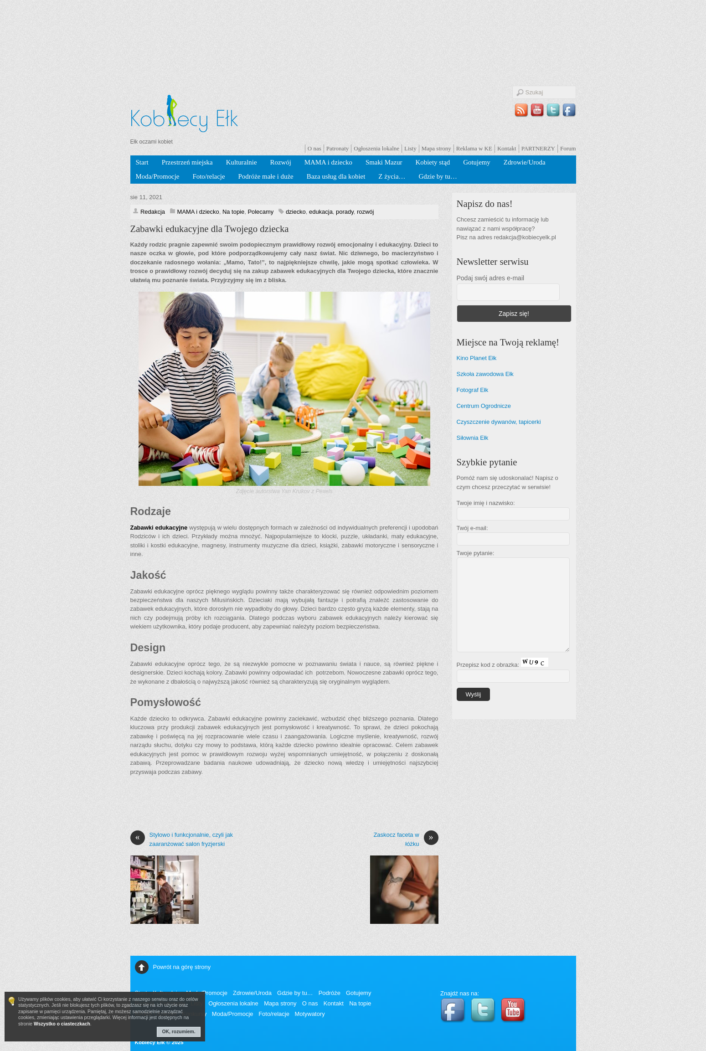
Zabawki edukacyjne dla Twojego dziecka (209, 229)
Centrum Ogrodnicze (484, 405)
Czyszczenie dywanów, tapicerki (499, 421)
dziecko (296, 211)
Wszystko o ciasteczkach (62, 1023)
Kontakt (506, 148)
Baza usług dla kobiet (336, 176)
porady (345, 211)
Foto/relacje (208, 176)
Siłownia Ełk (473, 437)
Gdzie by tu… (437, 176)
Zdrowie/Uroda (525, 162)
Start (142, 162)
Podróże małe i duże (266, 176)
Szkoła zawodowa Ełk (485, 374)
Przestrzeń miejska (187, 162)
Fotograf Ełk (473, 389)
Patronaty (337, 148)
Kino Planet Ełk (477, 358)
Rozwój (280, 162)
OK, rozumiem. (179, 1031)
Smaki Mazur (384, 162)
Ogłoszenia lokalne (376, 148)
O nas (314, 148)
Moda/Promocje (158, 176)
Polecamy (260, 211)
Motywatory (309, 1013)
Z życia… (391, 176)
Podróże (329, 992)
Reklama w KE (474, 148)
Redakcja (152, 211)
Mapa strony (436, 148)
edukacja (321, 211)
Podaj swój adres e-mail (491, 278)
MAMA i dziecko (328, 162)
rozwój (365, 211)
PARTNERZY (538, 148)
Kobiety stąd (433, 162)
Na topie (233, 211)
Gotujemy (476, 162)
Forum (568, 148)
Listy (410, 148)
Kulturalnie (241, 162)
